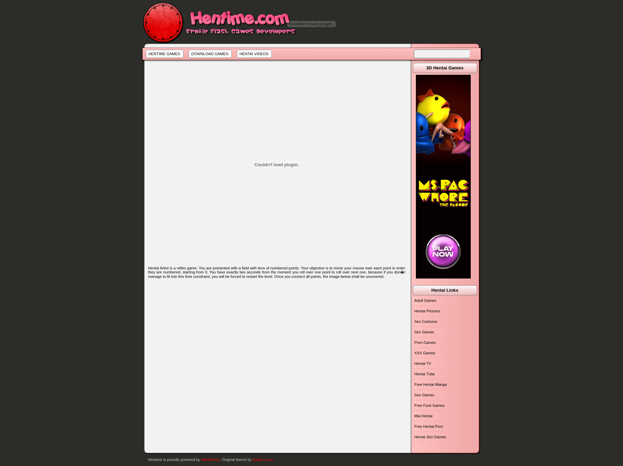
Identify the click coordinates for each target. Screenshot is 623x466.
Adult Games (426, 300)
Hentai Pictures (427, 311)
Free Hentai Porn (429, 426)
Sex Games (424, 332)
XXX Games (425, 353)
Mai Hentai (423, 416)
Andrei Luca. (263, 460)
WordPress (210, 460)
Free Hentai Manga (431, 384)
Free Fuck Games (430, 405)
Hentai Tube (425, 374)
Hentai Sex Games (430, 437)
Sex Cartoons (426, 321)
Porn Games (425, 342)
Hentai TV (423, 363)
